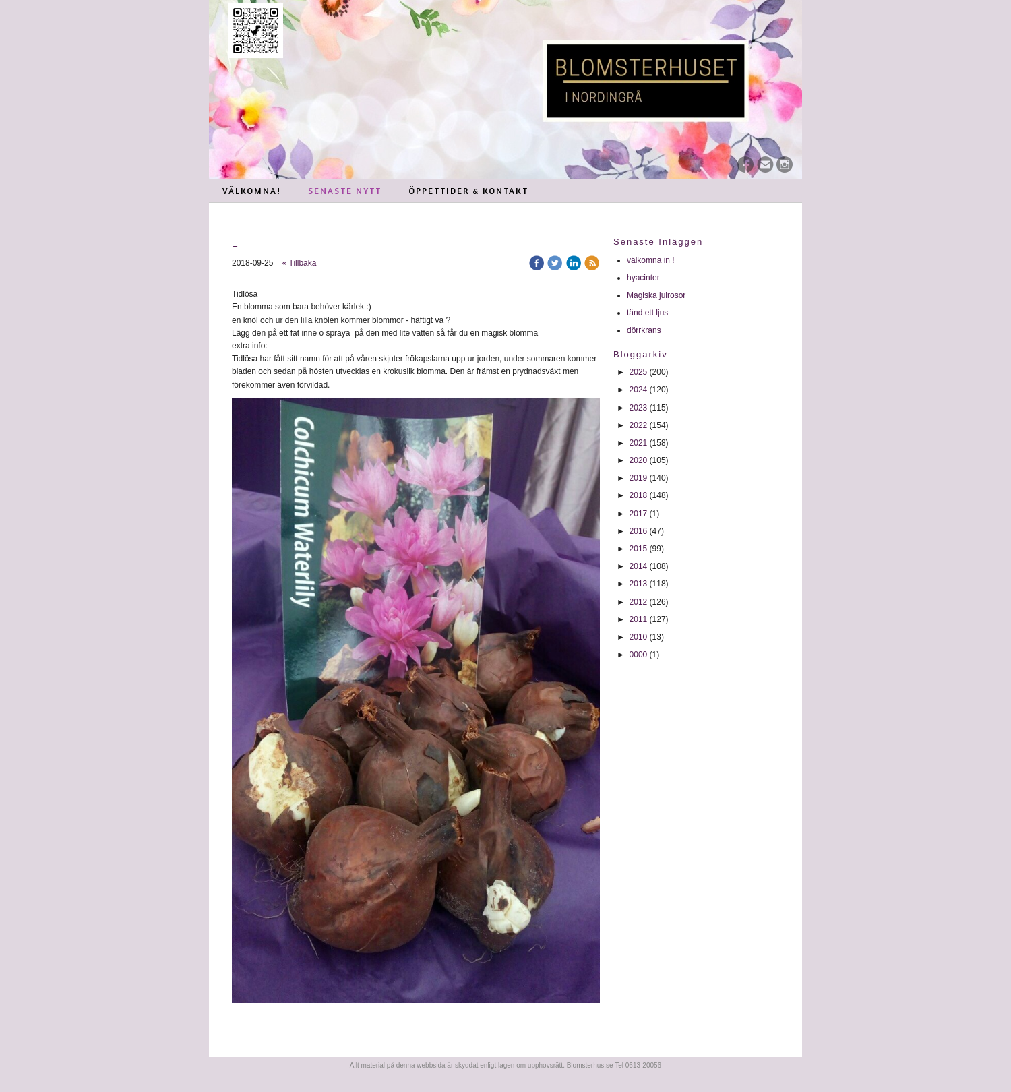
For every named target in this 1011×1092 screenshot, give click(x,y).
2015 (639, 548)
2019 (639, 478)
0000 (639, 654)
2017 (639, 513)
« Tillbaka (299, 263)
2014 (639, 566)
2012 (639, 602)
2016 (639, 531)
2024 (639, 389)
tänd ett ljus (649, 312)
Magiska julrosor (656, 295)
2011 (639, 619)
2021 (639, 443)
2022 (639, 425)
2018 (639, 495)
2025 (639, 372)
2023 (639, 408)
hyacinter (644, 277)
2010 (639, 637)
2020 (639, 460)
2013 (639, 583)
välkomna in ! (651, 260)
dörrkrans (645, 330)
